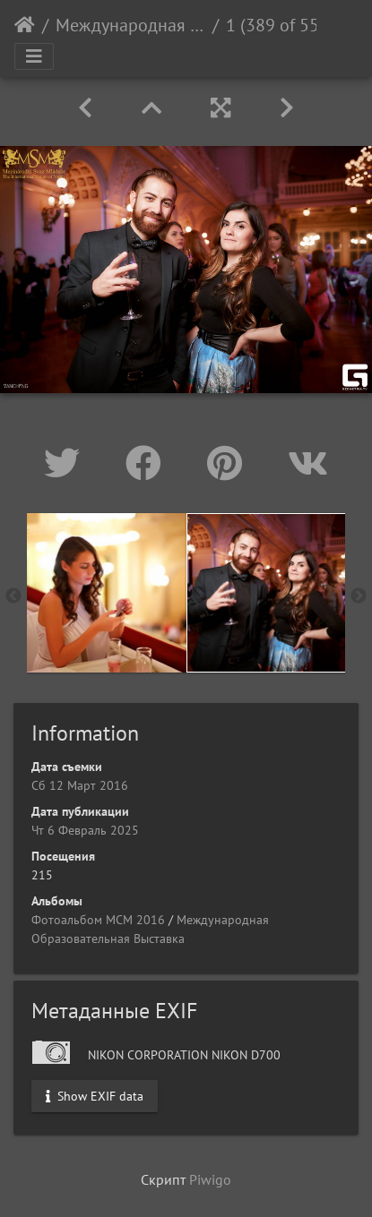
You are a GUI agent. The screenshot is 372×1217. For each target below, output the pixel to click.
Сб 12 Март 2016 (79, 785)
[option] (106, 593)
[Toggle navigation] (34, 56)
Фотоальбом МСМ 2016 (98, 920)
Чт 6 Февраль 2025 (85, 830)
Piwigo (210, 1179)
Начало (24, 25)
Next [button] (359, 596)
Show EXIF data (94, 1095)
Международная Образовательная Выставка (130, 25)
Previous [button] (13, 596)
